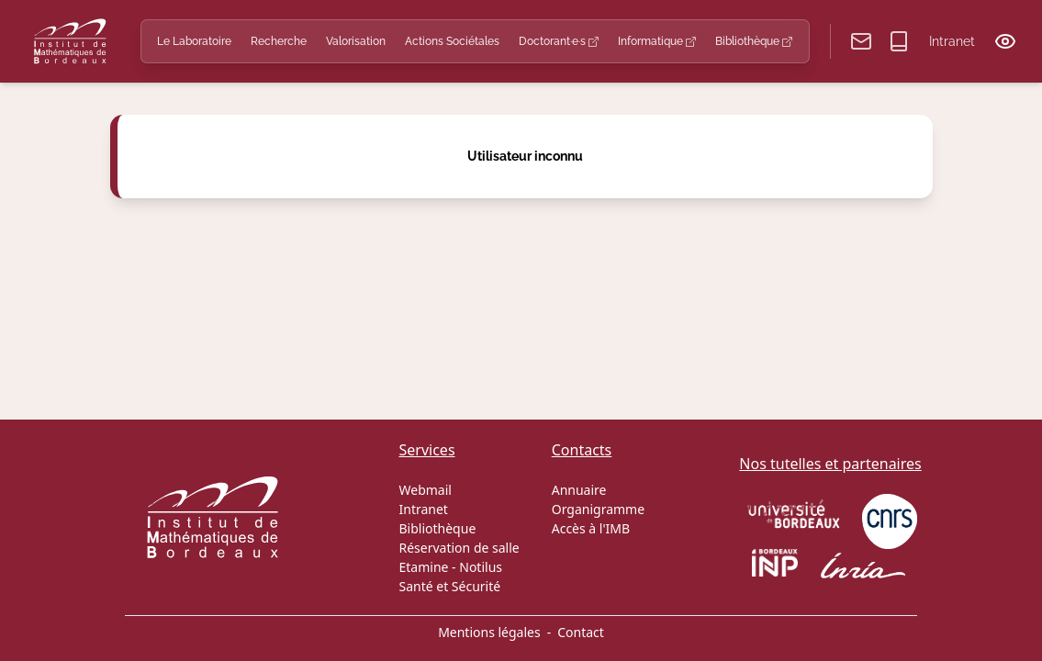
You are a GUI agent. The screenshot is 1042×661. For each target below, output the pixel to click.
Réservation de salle (459, 547)
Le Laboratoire (194, 41)
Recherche (279, 41)
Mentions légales (489, 632)
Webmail (425, 490)
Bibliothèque (753, 41)
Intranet (952, 41)
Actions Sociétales (452, 41)
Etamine (424, 567)
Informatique (657, 41)
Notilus (480, 567)
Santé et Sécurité (450, 586)
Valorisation (356, 41)
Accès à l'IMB (591, 528)
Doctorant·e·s (559, 41)
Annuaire (579, 490)
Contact (580, 632)
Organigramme (598, 509)
